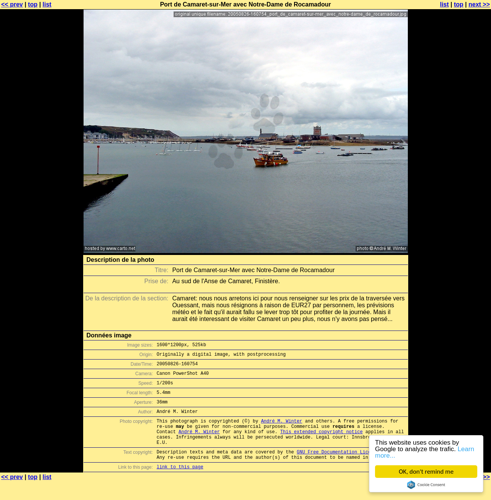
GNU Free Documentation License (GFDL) (347, 468)
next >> (479, 4)
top (32, 4)
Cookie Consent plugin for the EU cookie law (426, 485)
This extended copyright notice (321, 444)
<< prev (12, 4)
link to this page (180, 485)
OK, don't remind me (426, 472)
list (47, 4)
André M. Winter (281, 431)
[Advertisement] (460, 188)
